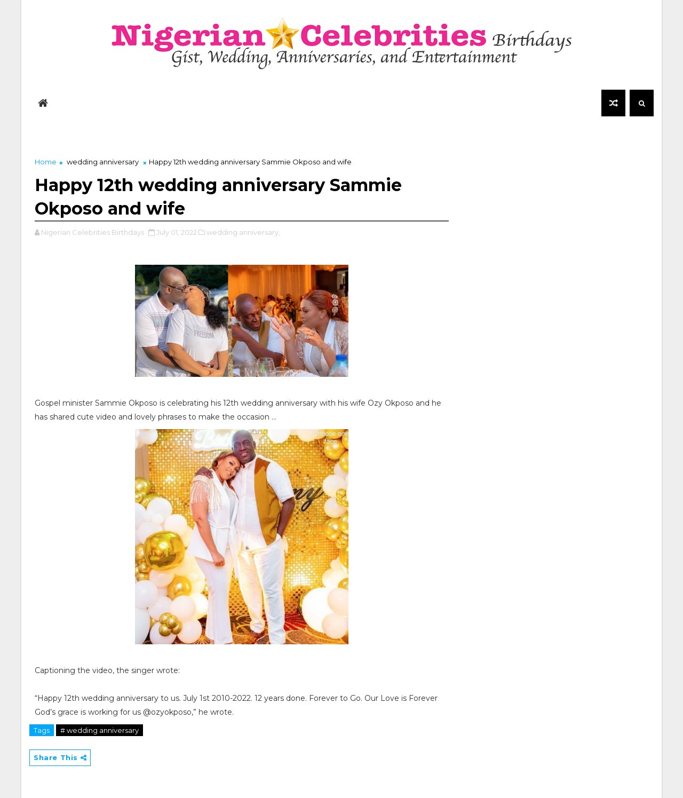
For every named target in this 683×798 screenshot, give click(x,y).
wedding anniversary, (243, 232)
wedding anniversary (103, 161)
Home (46, 161)
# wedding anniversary (99, 730)
